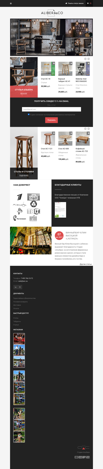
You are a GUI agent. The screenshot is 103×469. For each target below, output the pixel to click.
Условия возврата (20, 302)
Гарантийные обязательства (24, 298)
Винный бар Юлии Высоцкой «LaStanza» (76, 235)
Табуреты (17, 321)
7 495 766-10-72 (27, 278)
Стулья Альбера (24, 89)
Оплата (16, 308)
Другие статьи (86, 264)
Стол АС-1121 (46, 149)
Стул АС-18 (45, 79)
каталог (23, 93)
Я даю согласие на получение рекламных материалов (51, 115)
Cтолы (15, 318)
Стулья (44, 82)
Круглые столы (47, 152)
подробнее (23, 175)
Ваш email (51, 105)
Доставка (17, 305)
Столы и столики (24, 171)
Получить (51, 120)
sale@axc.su (23, 281)
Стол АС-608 (63, 149)
